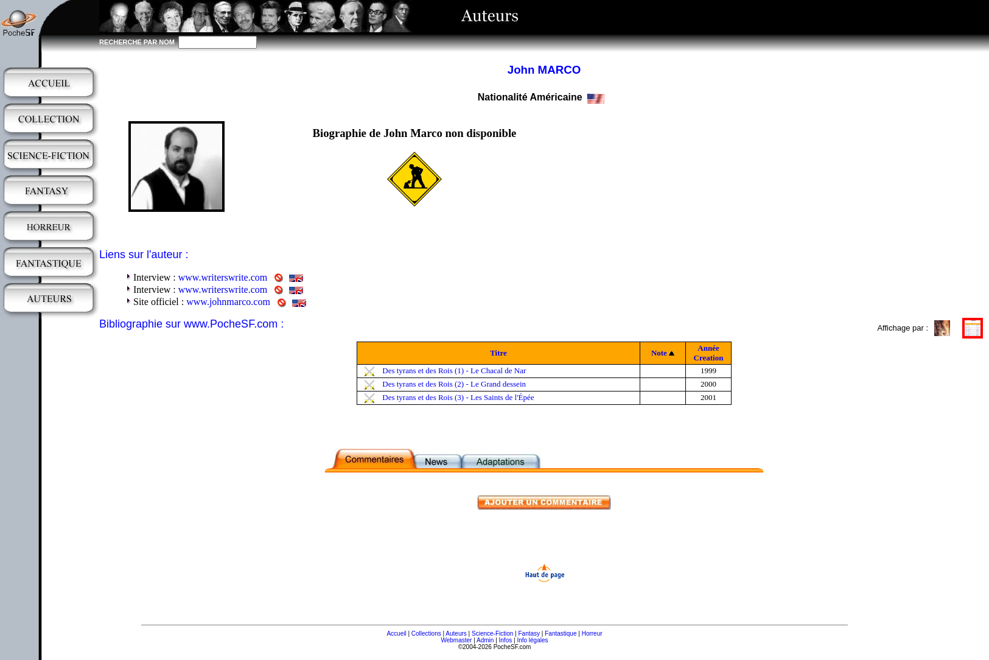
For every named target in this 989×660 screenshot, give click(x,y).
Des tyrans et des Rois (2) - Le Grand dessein (454, 383)
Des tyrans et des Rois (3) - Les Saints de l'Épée (458, 397)
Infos (505, 640)
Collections (426, 633)
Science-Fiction (492, 633)
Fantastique (560, 633)
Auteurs (456, 633)
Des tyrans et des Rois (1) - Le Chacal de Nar (454, 370)
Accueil (396, 633)
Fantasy (529, 633)
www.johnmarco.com (228, 302)
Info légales (532, 640)
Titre (498, 352)
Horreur (592, 633)
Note (659, 352)
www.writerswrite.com (222, 277)
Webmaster (456, 640)
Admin (485, 640)
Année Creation (709, 352)
